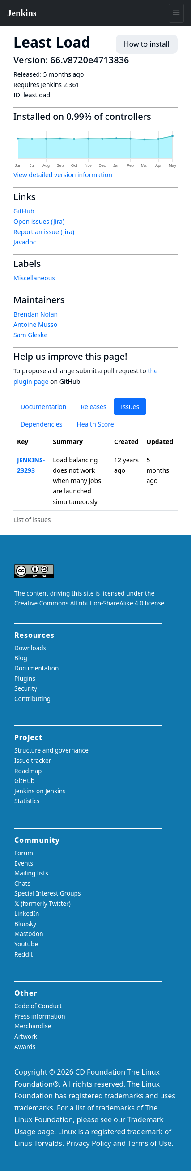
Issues (130, 406)
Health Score (95, 424)
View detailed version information (62, 174)
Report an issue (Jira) (43, 231)
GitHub (23, 211)
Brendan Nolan (35, 314)
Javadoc (24, 242)
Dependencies (41, 424)
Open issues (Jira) (38, 221)
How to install (147, 44)
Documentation (43, 406)
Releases (93, 406)
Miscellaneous (34, 278)
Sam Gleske (30, 335)
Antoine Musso (35, 324)
